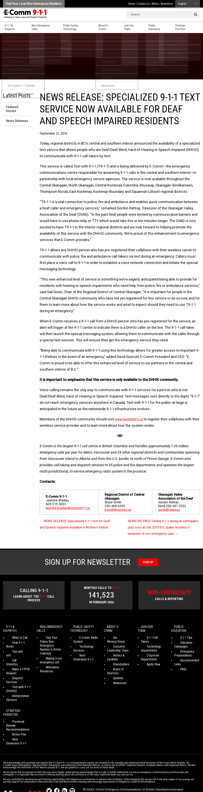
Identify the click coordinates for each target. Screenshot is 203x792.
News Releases (15, 118)
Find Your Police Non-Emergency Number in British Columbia (50, 651)
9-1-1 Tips (180, 641)
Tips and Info (14, 651)
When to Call (13, 641)
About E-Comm (109, 25)
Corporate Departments (149, 657)
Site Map (174, 778)
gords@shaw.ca (169, 510)
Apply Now (147, 664)
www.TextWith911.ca (131, 419)
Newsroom (114, 675)
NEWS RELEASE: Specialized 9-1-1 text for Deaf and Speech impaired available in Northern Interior (74, 527)
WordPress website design (99, 782)
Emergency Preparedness (183, 657)
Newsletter (167, 3)
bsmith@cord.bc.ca (118, 510)
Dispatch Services (17, 670)
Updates (112, 670)
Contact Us (143, 3)
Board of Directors (118, 665)
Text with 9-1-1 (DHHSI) (15, 677)
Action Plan (13, 718)
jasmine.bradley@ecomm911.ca (68, 508)
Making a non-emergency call (49, 664)
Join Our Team (135, 25)
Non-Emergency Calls (42, 25)
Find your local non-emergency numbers (34, 4)
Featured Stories (16, 107)
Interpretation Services (14, 686)
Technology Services (80, 656)
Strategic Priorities (189, 25)
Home (131, 3)
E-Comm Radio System (82, 647)
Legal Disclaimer (157, 778)
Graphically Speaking (134, 782)
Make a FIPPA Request (15, 663)
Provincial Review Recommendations (17, 711)
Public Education (160, 25)
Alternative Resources (46, 673)
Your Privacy (91, 778)
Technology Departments (149, 648)
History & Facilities (118, 655)
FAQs (177, 673)
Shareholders (115, 660)
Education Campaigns (181, 648)
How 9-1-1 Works (16, 646)
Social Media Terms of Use (117, 778)
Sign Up (148, 568)
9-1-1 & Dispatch (12, 25)
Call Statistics (14, 656)
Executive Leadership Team (117, 648)
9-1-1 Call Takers (151, 641)
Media (155, 3)
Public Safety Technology (77, 25)
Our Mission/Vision (118, 641)
